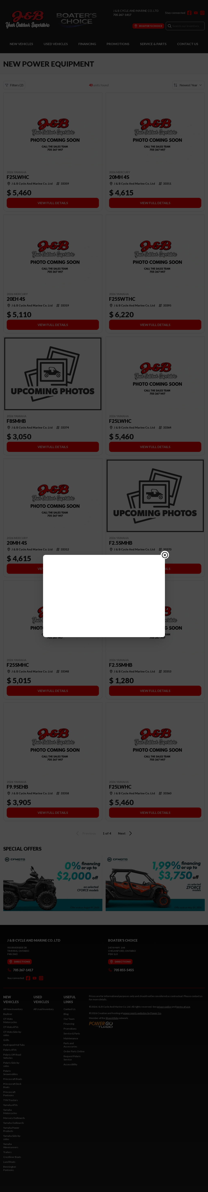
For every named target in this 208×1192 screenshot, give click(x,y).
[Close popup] (165, 571)
